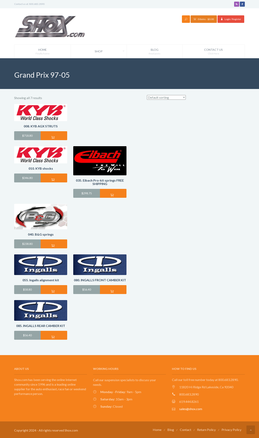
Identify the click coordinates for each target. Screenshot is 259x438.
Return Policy (206, 429)
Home (42, 51)
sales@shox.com (190, 409)
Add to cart (54, 137)
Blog (154, 51)
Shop (110, 51)
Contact (185, 429)
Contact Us (214, 51)
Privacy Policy (231, 429)
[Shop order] (166, 97)
